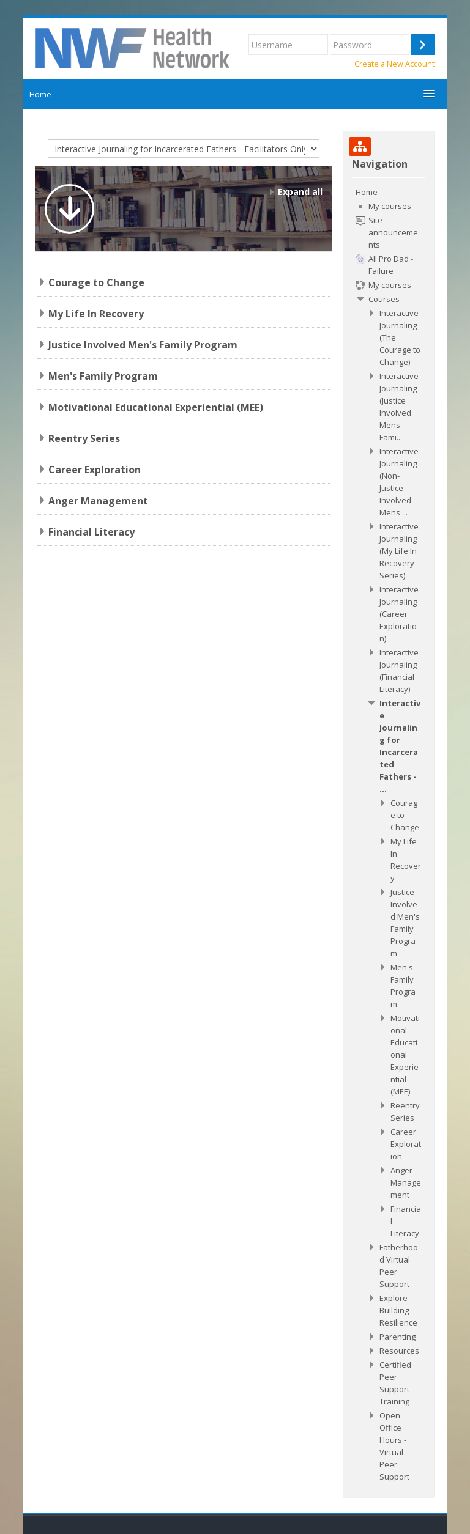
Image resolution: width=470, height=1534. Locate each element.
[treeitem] (388, 834)
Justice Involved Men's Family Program (142, 345)
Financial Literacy (91, 532)
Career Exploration (94, 469)
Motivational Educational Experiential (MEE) (155, 407)
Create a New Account (394, 64)
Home (40, 94)
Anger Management (98, 500)
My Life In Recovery (96, 313)
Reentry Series (84, 438)
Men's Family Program (103, 376)
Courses (384, 298)
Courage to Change (96, 282)
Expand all (300, 191)
